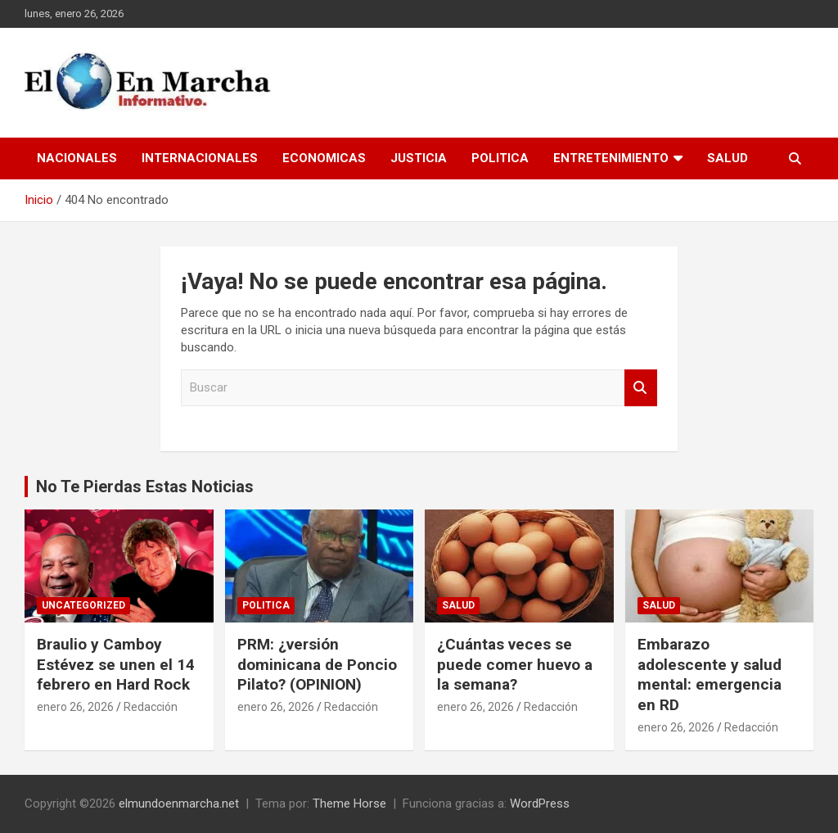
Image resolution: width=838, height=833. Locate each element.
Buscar (640, 387)
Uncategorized (83, 605)
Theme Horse (349, 803)
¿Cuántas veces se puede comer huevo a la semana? (514, 664)
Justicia (418, 158)
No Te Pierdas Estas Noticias (145, 486)
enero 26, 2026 (75, 706)
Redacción (151, 706)
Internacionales (200, 158)
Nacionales (77, 158)
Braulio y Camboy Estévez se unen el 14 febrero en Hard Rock (116, 664)
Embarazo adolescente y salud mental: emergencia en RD (710, 674)
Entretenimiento (611, 158)
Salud (727, 158)
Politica (500, 158)
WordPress (540, 803)
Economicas (324, 158)
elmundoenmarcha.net (179, 803)
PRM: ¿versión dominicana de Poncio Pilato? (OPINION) (317, 664)
